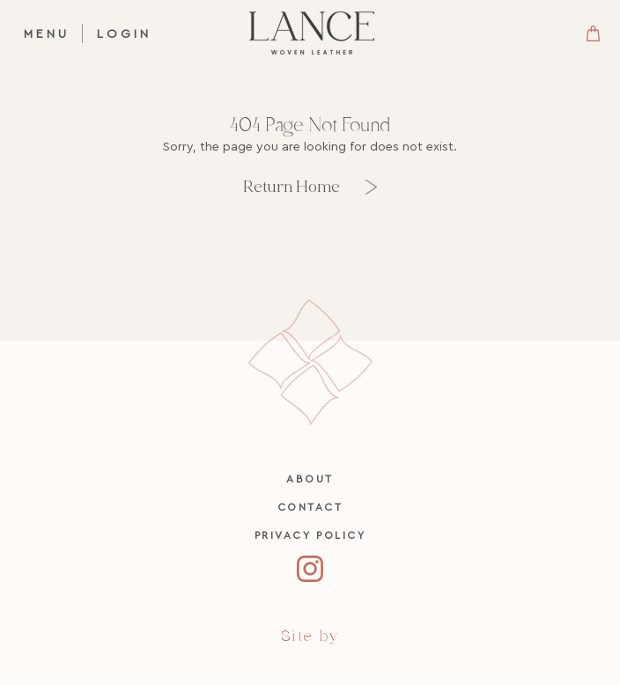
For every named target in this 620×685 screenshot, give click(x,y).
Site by (309, 635)
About (310, 478)
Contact (310, 506)
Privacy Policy (310, 534)
